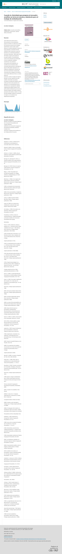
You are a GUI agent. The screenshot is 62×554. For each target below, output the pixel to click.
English (44, 15)
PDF (27, 39)
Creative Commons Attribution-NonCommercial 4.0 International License (31, 538)
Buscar (57, 7)
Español (45, 17)
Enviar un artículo (47, 22)
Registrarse (54, 0)
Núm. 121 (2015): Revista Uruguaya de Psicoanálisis (21, 11)
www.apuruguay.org (8, 536)
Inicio (5, 11)
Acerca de (4, 7)
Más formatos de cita (29, 83)
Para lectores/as (46, 82)
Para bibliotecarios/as (47, 85)
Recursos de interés (38, 7)
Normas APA (29, 7)
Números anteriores (21, 7)
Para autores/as (46, 84)
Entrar (59, 0)
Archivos (9, 11)
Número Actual (12, 7)
